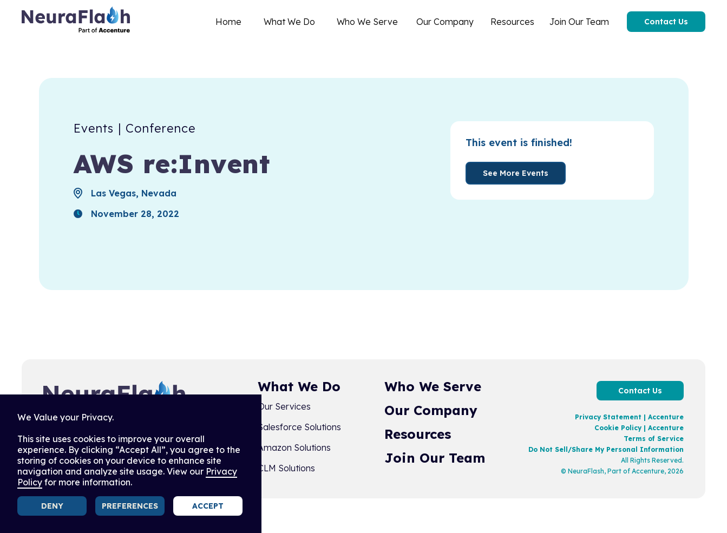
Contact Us (666, 22)
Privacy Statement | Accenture (629, 417)
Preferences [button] (130, 506)
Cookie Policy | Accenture (639, 428)
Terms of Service (654, 439)
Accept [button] (208, 506)
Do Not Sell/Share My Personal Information (606, 449)
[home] (76, 21)
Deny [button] (52, 506)
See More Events (515, 173)
